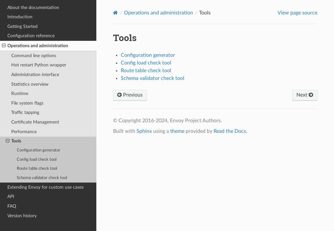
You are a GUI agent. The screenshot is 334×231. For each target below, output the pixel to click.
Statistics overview (29, 84)
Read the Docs (230, 131)
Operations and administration (35, 46)
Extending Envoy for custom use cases (45, 187)
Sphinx (144, 131)
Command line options (33, 55)
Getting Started (22, 26)
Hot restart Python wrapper (38, 65)
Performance (24, 131)
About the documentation (33, 7)
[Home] (115, 12)
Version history (22, 215)
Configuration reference (31, 35)
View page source (297, 12)
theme (177, 131)
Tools (13, 141)
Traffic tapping (25, 112)
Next (304, 95)
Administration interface (35, 74)
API (10, 196)
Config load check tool (37, 160)
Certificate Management (35, 122)
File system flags (27, 103)
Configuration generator (38, 150)
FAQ (11, 206)
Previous (130, 95)
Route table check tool (37, 169)
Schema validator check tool (42, 178)
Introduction (19, 16)
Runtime (19, 93)
